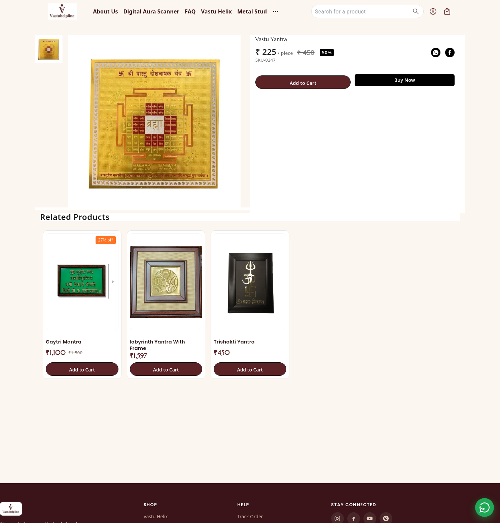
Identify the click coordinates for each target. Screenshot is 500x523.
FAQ (190, 11)
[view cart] (447, 11)
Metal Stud (252, 11)
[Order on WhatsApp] (484, 507)
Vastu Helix (216, 11)
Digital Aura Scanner (151, 11)
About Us (105, 11)
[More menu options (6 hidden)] (275, 11)
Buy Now (404, 80)
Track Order (250, 517)
